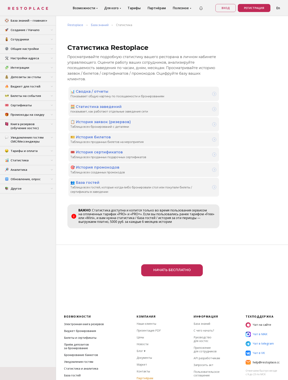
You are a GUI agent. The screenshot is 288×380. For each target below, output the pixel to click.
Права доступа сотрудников (83, 328)
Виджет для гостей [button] (25, 86)
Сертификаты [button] (21, 105)
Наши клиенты (146, 270)
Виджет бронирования (80, 277)
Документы (144, 304)
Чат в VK (259, 299)
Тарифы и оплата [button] (24, 151)
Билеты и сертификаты (80, 284)
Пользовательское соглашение (207, 320)
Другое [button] (16, 188)
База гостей (72, 322)
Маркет (142, 311)
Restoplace (75, 25)
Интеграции (72, 335)
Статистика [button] (20, 160)
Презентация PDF (149, 277)
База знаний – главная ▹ (29, 20)
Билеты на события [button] (26, 96)
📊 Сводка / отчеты (89, 91)
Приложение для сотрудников (205, 296)
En (278, 8)
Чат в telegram (263, 290)
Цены (140, 284)
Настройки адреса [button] (25, 58)
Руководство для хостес (202, 285)
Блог (141, 297)
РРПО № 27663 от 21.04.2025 (226, 371)
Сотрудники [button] (20, 39)
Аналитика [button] (19, 170)
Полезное (181, 8)
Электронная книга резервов (84, 270)
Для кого (111, 8)
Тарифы (134, 8)
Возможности (84, 8)
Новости (142, 290)
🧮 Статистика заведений (96, 105)
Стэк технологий (260, 371)
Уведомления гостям (78, 308)
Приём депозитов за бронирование (76, 292)
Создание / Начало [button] (25, 30)
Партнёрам (157, 8)
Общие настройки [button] (25, 49)
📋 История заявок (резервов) (100, 120)
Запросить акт (203, 311)
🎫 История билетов (90, 134)
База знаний (100, 25)
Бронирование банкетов (81, 301)
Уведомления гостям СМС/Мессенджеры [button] (27, 139)
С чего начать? (204, 277)
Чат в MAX (260, 280)
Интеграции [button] (20, 67)
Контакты (143, 318)
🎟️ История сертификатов (96, 149)
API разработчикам (207, 304)
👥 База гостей (84, 177)
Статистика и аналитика (81, 315)
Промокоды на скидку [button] (27, 115)
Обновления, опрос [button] (26, 179)
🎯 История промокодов (94, 163)
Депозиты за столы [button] (26, 77)
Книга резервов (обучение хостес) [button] (25, 126)
